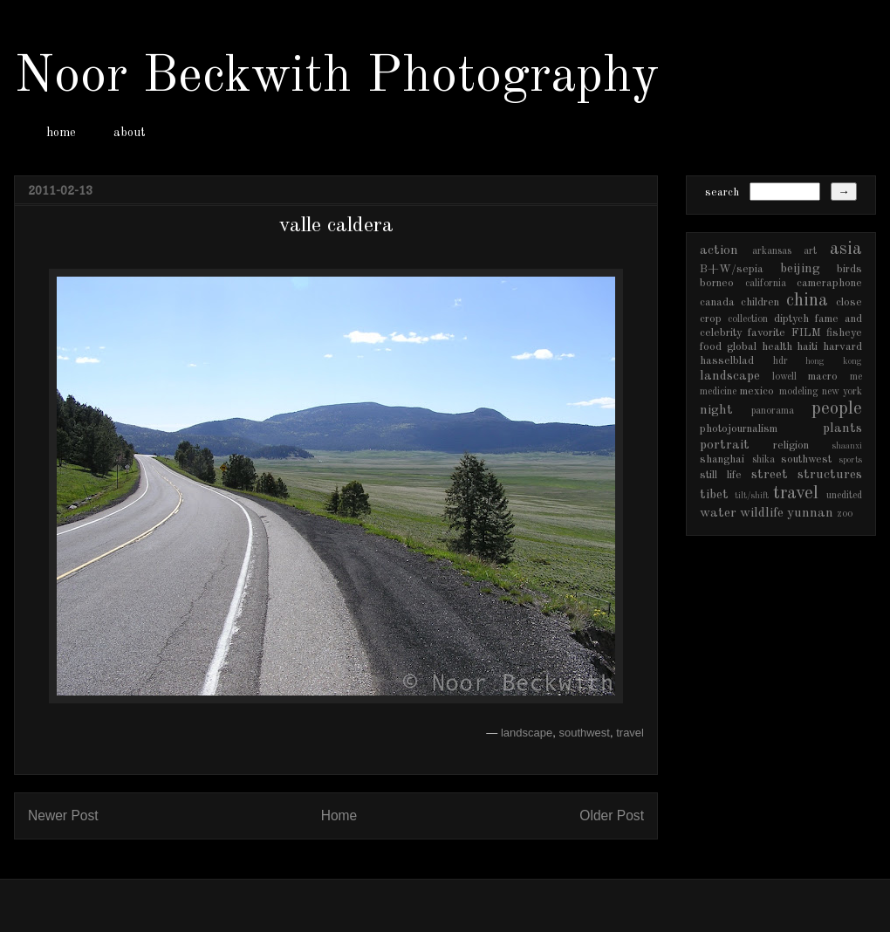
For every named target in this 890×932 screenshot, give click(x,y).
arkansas (771, 251)
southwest (584, 732)
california (765, 283)
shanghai (722, 459)
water (718, 513)
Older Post (611, 815)
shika (763, 460)
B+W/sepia (731, 269)
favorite (766, 333)
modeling (798, 392)
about (129, 133)
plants (842, 428)
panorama (772, 411)
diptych (791, 319)
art (810, 251)
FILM (806, 333)
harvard (842, 347)
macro (823, 376)
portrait (725, 445)
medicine (718, 392)
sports (850, 460)
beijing (800, 269)
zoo (844, 514)
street (769, 475)
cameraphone (829, 283)
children (760, 302)
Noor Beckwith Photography (336, 77)
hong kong (833, 361)
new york (842, 392)
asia (846, 249)
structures (830, 475)
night (716, 410)
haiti (807, 347)
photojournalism (738, 429)
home (61, 133)
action (719, 250)
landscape (526, 732)
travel (630, 732)
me (856, 377)
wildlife (762, 513)
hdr (780, 361)
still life (721, 475)
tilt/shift (752, 495)
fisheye (844, 333)
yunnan (810, 513)
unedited (844, 495)
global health (759, 347)
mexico (757, 391)
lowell (784, 377)
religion (791, 445)
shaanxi (847, 446)
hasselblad (727, 361)
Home (339, 815)
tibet (714, 495)
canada (717, 302)
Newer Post (63, 815)
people (836, 409)
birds (849, 269)
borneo (717, 283)
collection (748, 319)
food (711, 347)
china (807, 300)
